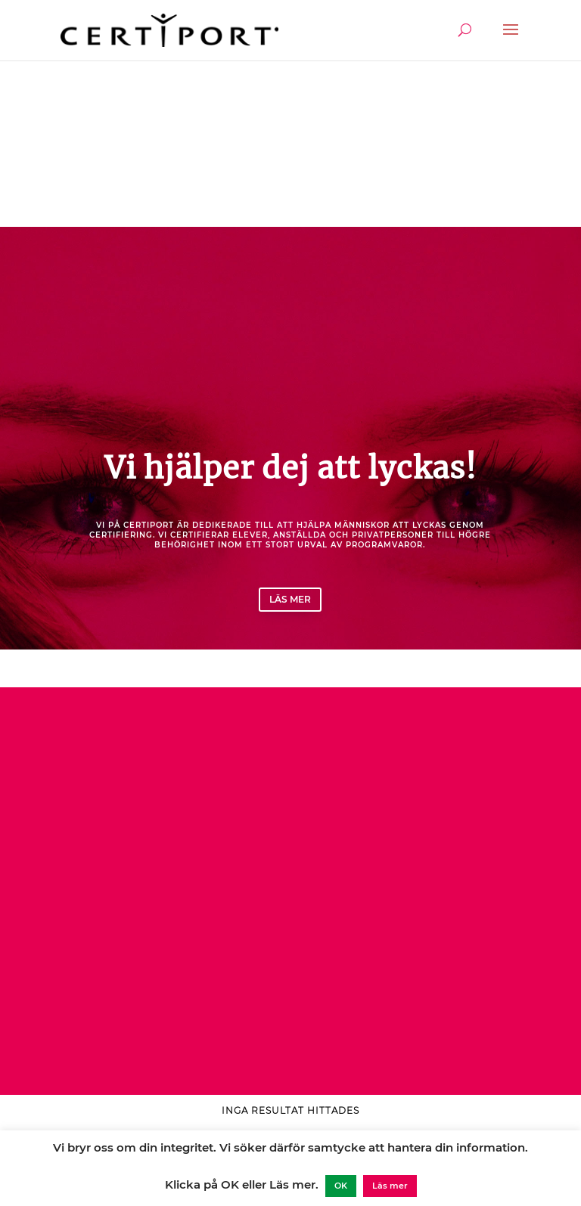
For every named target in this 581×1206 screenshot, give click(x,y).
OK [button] (340, 1185)
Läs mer (290, 599)
